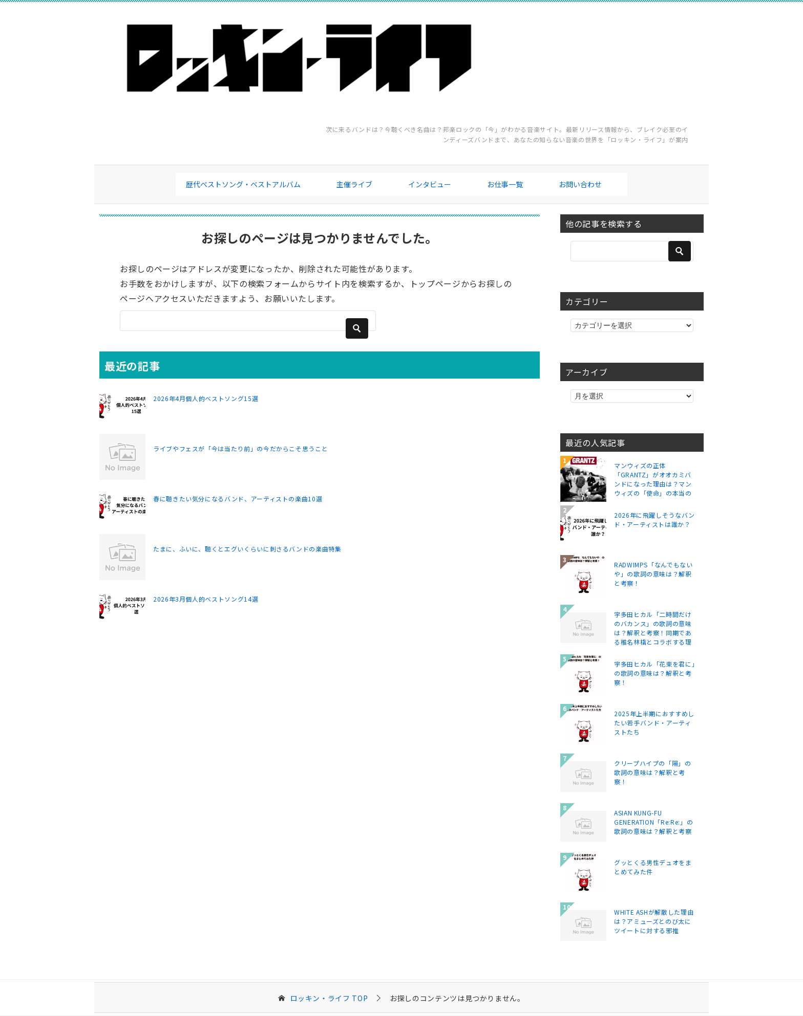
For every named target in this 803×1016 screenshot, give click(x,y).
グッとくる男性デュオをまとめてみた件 (653, 867)
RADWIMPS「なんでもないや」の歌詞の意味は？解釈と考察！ (653, 573)
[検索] (248, 321)
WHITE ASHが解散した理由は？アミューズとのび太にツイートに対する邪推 (653, 921)
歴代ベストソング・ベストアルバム (243, 184)
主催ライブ (354, 184)
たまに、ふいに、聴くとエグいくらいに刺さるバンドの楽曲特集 (247, 548)
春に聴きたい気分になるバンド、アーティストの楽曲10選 (237, 498)
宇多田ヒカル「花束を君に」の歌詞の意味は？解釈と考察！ (654, 673)
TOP (329, 998)
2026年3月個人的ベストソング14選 (205, 598)
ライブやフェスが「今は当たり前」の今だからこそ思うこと (240, 448)
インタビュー (429, 184)
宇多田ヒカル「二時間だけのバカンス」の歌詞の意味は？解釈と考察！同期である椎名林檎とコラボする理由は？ (653, 628)
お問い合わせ (580, 184)
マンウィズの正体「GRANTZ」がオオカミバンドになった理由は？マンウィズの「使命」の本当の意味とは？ (653, 479)
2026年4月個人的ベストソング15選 (205, 398)
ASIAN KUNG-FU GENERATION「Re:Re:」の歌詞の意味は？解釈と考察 (653, 821)
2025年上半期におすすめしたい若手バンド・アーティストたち (654, 722)
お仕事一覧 (505, 184)
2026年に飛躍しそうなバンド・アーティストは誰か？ (654, 519)
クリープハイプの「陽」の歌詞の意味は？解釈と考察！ (652, 772)
